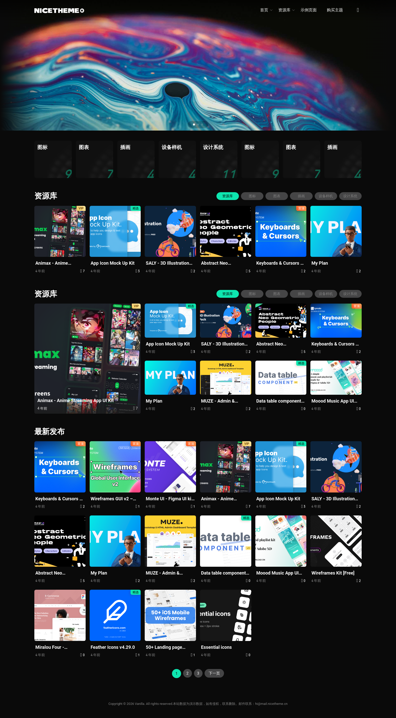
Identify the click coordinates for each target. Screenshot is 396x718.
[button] (194, 124)
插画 (299, 196)
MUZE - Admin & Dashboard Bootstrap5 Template (224, 401)
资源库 (286, 10)
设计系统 (350, 196)
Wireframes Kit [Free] (332, 572)
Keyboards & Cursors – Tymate (279, 263)
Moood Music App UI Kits (332, 401)
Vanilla (139, 703)
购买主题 (335, 10)
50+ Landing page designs (164, 647)
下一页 (214, 673)
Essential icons (216, 647)
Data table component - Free (280, 401)
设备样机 (325, 196)
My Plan (319, 263)
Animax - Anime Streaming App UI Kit (56, 263)
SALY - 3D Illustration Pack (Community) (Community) (167, 263)
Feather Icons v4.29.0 (113, 647)
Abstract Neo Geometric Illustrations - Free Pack (224, 263)
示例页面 (309, 10)
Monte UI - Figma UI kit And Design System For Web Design (169, 499)
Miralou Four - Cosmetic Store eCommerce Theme (55, 647)
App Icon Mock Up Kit (113, 263)
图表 (274, 196)
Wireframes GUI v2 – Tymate (112, 499)
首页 (266, 10)
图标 (249, 196)
